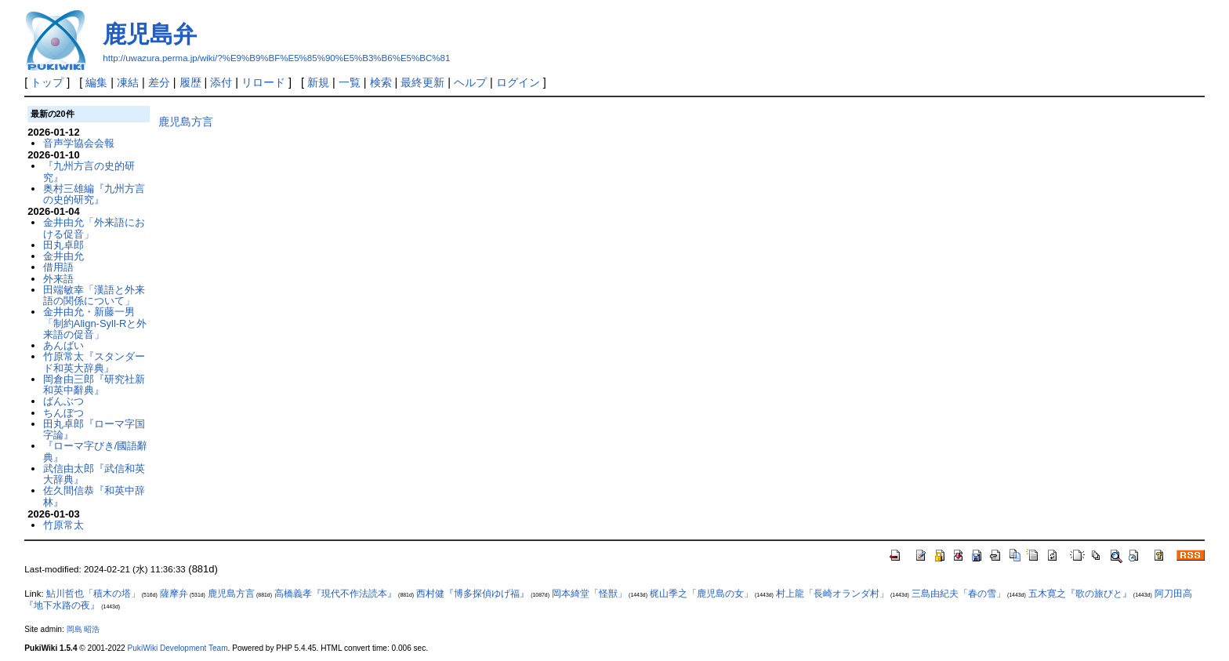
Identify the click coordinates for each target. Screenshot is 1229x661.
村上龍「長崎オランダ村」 (832, 593)
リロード (263, 82)
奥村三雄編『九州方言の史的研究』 (94, 194)
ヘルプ (470, 82)
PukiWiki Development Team (178, 648)
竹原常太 (63, 525)
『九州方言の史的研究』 (89, 171)
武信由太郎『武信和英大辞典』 (94, 474)
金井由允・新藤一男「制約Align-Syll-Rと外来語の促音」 (95, 323)
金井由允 (63, 256)
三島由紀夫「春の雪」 (959, 593)
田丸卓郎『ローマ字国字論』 (94, 429)
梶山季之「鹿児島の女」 (701, 593)
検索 (381, 82)
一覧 (350, 82)
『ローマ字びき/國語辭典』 (95, 451)
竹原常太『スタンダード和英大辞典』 (94, 361)
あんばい (63, 345)
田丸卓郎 (63, 245)
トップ (47, 82)
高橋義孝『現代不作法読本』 (335, 593)
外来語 (58, 279)
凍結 (128, 82)
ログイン (518, 82)
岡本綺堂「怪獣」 (589, 593)
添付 (221, 82)
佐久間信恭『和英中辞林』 (94, 496)
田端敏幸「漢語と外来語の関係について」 (94, 295)
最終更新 (422, 82)
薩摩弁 (174, 593)
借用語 (58, 267)
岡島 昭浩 (83, 629)
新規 (318, 82)
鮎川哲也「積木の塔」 (93, 593)
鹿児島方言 (185, 121)
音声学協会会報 (78, 143)
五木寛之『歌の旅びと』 (1080, 593)
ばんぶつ (63, 401)
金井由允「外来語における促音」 (94, 227)
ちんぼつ (63, 413)
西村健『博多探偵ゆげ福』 (472, 593)
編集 (96, 82)
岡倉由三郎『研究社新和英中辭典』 (94, 384)
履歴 (190, 82)
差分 (159, 82)
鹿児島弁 (150, 34)
